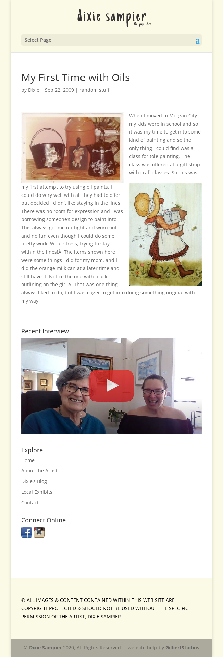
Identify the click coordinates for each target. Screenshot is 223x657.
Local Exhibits (36, 492)
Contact (30, 502)
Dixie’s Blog (34, 481)
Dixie (33, 90)
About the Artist (39, 470)
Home (28, 460)
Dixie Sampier (45, 647)
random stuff (94, 90)
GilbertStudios (182, 647)
